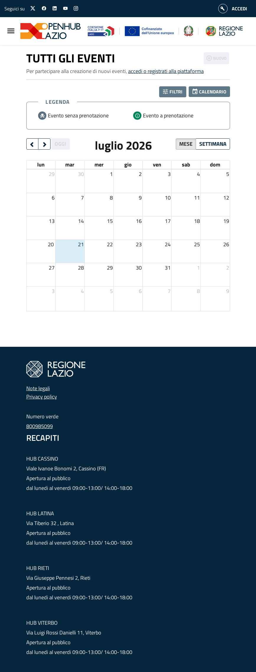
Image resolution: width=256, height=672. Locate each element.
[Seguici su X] (33, 8)
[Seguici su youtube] (65, 8)
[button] (209, 91)
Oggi (60, 144)
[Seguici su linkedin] (54, 8)
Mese (186, 144)
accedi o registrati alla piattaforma (166, 71)
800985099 (39, 426)
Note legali (38, 388)
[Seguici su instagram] (76, 8)
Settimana (212, 144)
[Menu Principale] (11, 31)
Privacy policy (41, 397)
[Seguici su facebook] (44, 8)
